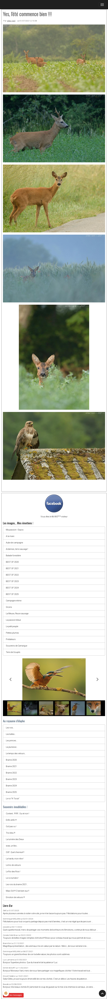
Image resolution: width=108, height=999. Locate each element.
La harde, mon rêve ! (14, 859)
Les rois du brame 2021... (17, 884)
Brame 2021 (11, 766)
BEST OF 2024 (12, 588)
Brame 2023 (11, 779)
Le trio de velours (13, 865)
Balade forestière (13, 555)
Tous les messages (13, 995)
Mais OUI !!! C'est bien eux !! (17, 891)
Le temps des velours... (16, 753)
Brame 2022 (11, 773)
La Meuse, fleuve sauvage (17, 613)
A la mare (10, 536)
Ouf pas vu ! (11, 826)
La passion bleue (13, 620)
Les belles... (11, 734)
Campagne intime (13, 601)
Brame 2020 (11, 760)
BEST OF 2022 (12, 575)
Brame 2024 (11, 786)
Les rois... (10, 728)
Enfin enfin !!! (11, 820)
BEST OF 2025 (12, 594)
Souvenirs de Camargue (16, 646)
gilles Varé (11, 21)
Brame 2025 (11, 792)
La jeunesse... (12, 747)
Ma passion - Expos (14, 530)
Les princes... (11, 740)
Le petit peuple (12, 626)
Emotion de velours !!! (15, 897)
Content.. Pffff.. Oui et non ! (17, 813)
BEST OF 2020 (12, 562)
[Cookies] (6, 993)
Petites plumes (12, 633)
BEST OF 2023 (12, 581)
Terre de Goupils (13, 652)
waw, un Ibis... (12, 846)
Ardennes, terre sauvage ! (17, 549)
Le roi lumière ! (12, 878)
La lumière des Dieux (15, 839)
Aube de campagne (14, 543)
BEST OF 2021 (12, 568)
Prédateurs (11, 639)
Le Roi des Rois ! (13, 871)
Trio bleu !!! (10, 833)
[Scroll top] (102, 993)
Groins (9, 607)
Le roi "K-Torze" (12, 798)
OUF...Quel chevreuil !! (15, 852)
